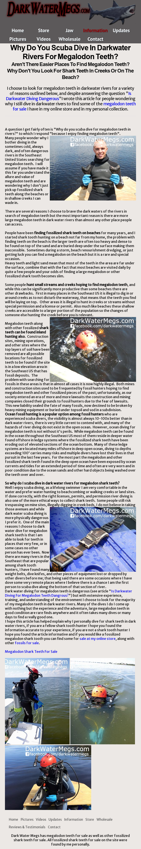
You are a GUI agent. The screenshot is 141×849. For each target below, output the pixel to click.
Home (18, 30)
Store (43, 30)
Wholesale (69, 39)
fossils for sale (27, 643)
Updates (121, 30)
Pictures (17, 39)
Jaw (69, 30)
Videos (44, 39)
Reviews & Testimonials (27, 827)
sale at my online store (98, 638)
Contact (95, 39)
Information (95, 30)
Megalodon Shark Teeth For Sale (31, 651)
